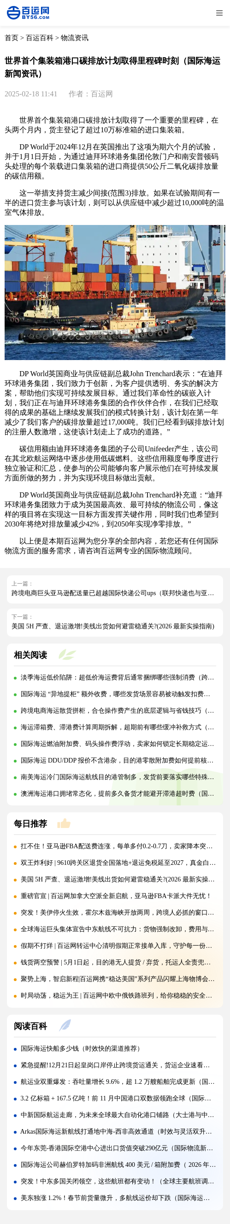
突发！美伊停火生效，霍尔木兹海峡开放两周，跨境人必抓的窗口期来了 (124, 912)
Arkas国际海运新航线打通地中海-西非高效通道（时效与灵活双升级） (119, 1131)
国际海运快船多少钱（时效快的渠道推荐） (82, 1048)
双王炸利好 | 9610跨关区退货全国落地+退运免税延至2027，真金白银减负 (125, 862)
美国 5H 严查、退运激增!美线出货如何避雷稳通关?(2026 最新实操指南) (113, 626)
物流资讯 (74, 37)
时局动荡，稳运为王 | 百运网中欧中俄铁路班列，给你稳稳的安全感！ (120, 995)
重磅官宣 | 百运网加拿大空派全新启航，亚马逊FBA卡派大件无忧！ (116, 896)
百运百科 (39, 37)
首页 (11, 37)
